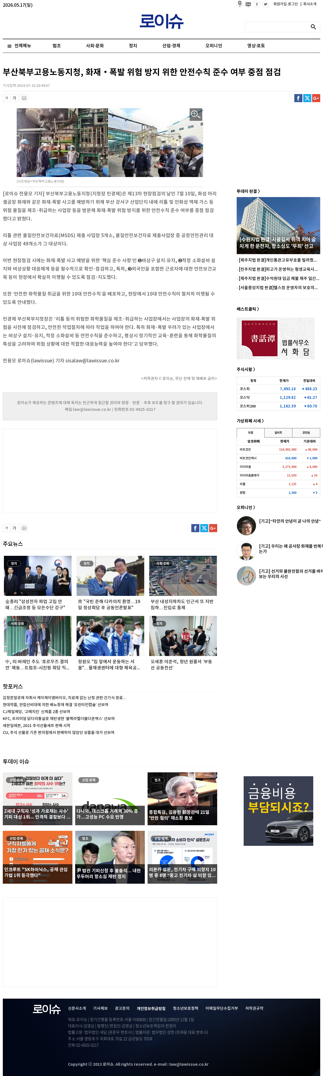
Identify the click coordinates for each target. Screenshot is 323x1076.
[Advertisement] (58, 470)
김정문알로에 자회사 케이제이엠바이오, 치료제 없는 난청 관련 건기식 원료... (64, 698)
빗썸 (250, 432)
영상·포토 (256, 46)
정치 (133, 46)
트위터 (307, 98)
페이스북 (298, 98)
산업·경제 (171, 46)
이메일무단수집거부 (221, 1008)
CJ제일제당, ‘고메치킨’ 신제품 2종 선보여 (36, 711)
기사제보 (100, 1008)
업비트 (278, 432)
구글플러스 (316, 98)
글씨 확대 (15, 98)
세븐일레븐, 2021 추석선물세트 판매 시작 (36, 725)
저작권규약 (254, 1008)
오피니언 (213, 46)
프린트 (24, 98)
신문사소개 (77, 1008)
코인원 (306, 432)
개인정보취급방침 (151, 1008)
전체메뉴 (22, 46)
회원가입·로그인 (286, 4)
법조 (57, 46)
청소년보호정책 (185, 1008)
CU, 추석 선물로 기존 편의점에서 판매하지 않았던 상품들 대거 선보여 (58, 732)
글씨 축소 (7, 98)
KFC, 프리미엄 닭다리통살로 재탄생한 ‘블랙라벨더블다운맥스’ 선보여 (59, 718)
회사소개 (308, 4)
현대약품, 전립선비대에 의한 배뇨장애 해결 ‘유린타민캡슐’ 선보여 (55, 704)
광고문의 (122, 1008)
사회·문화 (95, 46)
